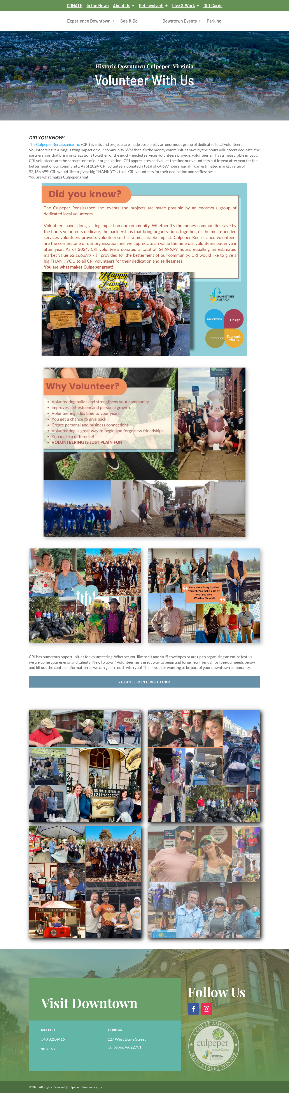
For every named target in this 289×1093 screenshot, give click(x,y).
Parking (214, 21)
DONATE (74, 5)
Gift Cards (212, 5)
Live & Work (183, 5)
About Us (121, 5)
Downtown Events (180, 21)
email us (48, 1048)
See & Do (129, 21)
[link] (58, 144)
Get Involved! (151, 5)
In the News (98, 5)
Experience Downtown (88, 21)
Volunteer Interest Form (144, 682)
